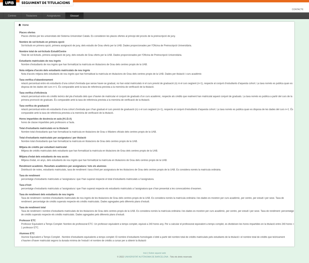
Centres (12, 15)
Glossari (74, 15)
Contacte (297, 9)
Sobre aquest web (157, 253)
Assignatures (53, 15)
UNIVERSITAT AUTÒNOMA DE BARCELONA (146, 257)
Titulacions (31, 15)
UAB (9, 3)
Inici (145, 253)
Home (25, 25)
